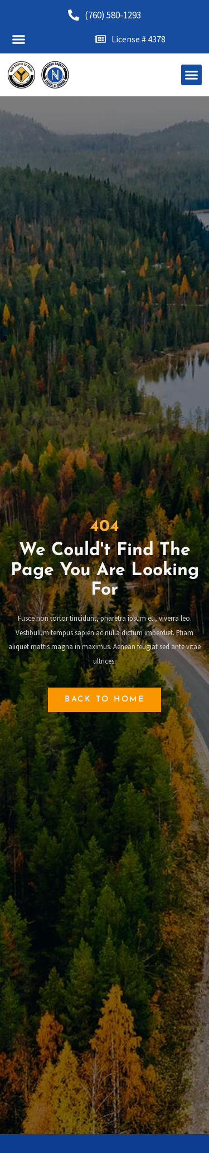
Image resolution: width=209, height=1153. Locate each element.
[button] (19, 39)
